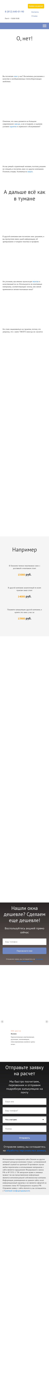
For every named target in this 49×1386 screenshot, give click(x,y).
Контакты (35, 12)
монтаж (36, 281)
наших (30, 171)
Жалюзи (14, 1034)
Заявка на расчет (36, 6)
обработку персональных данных (26, 1150)
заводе (17, 124)
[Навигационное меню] (44, 26)
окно (16, 76)
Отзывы (34, 16)
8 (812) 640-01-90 (14, 11)
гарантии (13, 126)
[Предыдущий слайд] (2, 1021)
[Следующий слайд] (46, 1021)
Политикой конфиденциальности (17, 1191)
